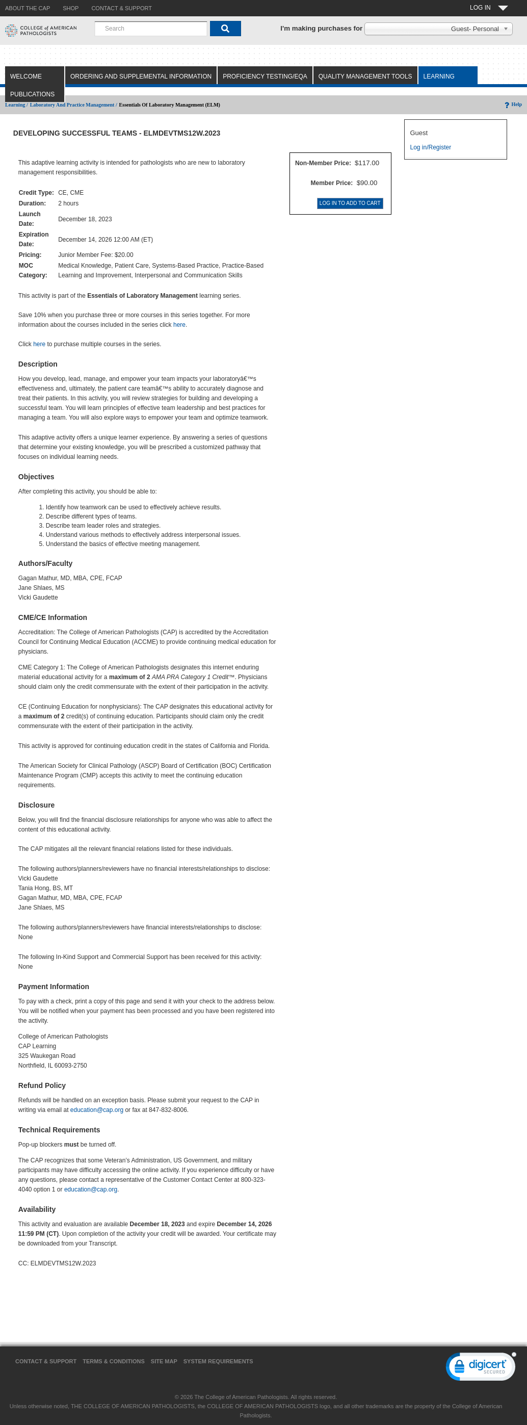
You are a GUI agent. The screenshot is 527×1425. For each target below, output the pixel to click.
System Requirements (218, 1361)
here (179, 324)
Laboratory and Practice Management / (73, 105)
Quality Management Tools (365, 76)
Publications (32, 94)
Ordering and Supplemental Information (141, 76)
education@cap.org (96, 1109)
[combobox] (150, 28)
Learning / (16, 105)
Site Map (164, 1361)
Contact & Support (45, 1361)
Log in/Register (430, 147)
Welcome (26, 76)
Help (512, 104)
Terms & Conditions (114, 1361)
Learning (439, 76)
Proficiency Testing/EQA (265, 76)
